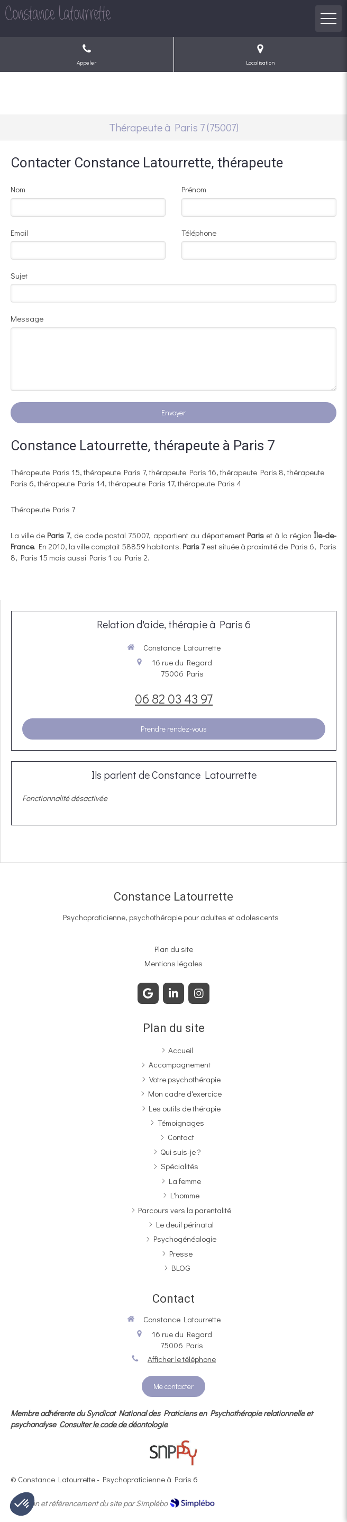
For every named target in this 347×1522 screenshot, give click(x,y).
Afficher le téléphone (182, 1359)
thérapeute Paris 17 (141, 483)
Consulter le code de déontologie (113, 1424)
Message (27, 318)
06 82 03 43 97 (174, 698)
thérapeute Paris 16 (182, 472)
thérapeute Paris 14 (71, 483)
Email (19, 232)
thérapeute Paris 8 (252, 472)
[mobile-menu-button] (328, 18)
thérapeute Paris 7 (114, 472)
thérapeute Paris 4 (209, 483)
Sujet (19, 275)
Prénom (193, 189)
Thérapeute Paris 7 (43, 509)
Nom (18, 189)
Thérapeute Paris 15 (45, 472)
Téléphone (198, 232)
